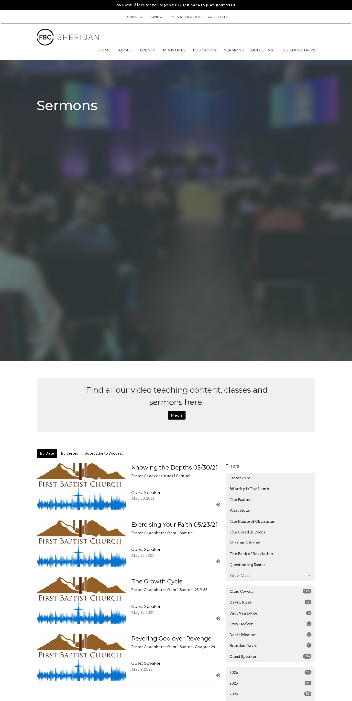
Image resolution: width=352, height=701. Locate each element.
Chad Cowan (270, 591)
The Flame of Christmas (252, 521)
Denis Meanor (270, 634)
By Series (69, 453)
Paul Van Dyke (270, 613)
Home (104, 50)
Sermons (234, 50)
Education (205, 50)
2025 (270, 683)
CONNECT (135, 17)
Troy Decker (270, 623)
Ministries (174, 50)
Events (147, 50)
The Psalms (240, 499)
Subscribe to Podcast (104, 453)
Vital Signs (240, 510)
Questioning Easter (247, 565)
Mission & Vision (245, 543)
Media (177, 415)
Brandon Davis (270, 645)
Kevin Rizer (270, 602)
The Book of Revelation (251, 554)
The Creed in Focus (247, 532)
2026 (270, 672)
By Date (47, 453)
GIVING (156, 17)
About (125, 50)
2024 (270, 693)
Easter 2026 (240, 478)
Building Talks (299, 50)
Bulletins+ (263, 50)
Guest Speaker (270, 656)
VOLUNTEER (218, 17)
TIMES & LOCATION (184, 17)
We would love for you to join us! (177, 5)
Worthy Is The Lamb (249, 489)
